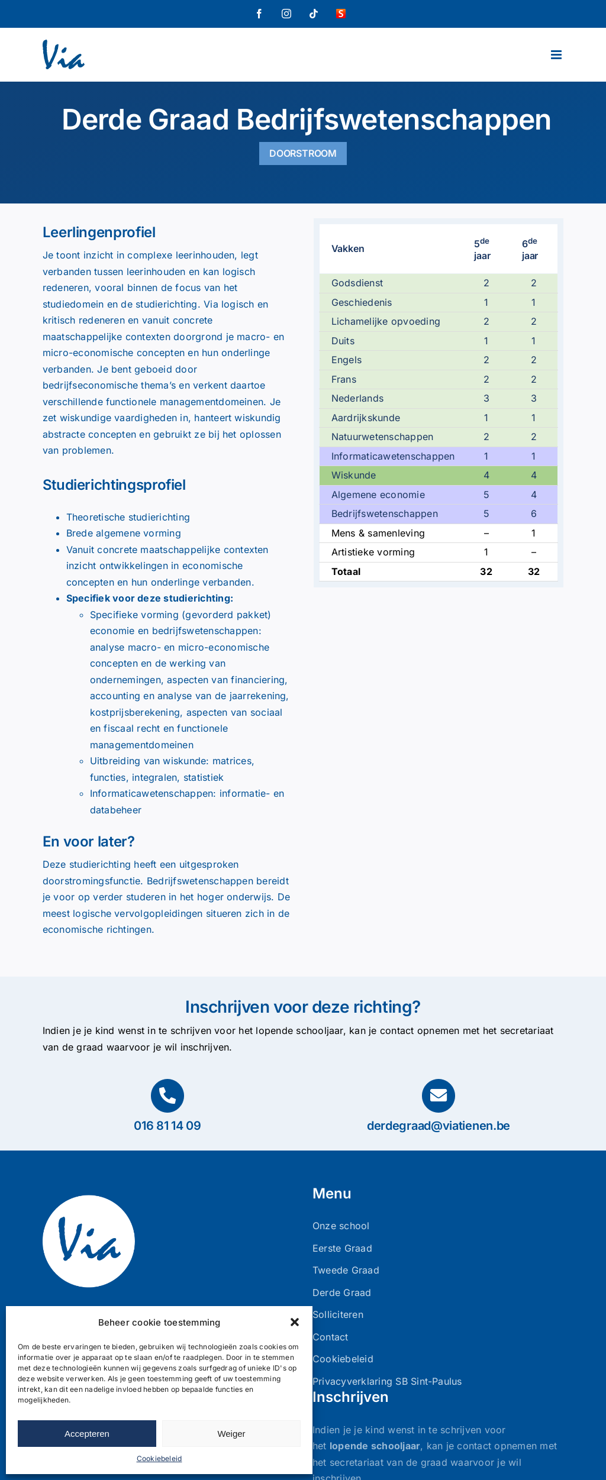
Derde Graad (342, 1292)
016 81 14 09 (167, 1126)
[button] (295, 1322)
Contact (330, 1337)
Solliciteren (337, 1314)
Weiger (231, 1434)
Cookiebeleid (159, 1458)
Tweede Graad (345, 1270)
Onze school (341, 1226)
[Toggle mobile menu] (557, 55)
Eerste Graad (342, 1248)
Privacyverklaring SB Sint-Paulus (387, 1381)
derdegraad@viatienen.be (438, 1126)
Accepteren (87, 1434)
